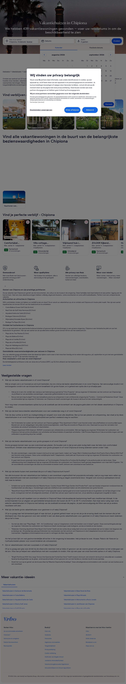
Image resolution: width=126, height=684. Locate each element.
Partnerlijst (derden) (37, 102)
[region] (64, 92)
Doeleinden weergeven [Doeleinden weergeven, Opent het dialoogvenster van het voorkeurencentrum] (41, 110)
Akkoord (90, 110)
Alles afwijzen (72, 110)
